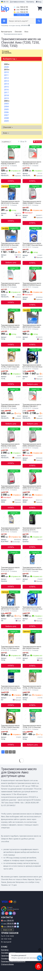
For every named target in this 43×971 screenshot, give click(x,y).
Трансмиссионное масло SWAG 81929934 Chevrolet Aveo (32, 284)
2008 (6, 118)
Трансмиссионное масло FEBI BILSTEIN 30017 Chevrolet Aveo (32, 405)
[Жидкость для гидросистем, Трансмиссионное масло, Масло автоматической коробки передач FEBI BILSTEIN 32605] (11, 435)
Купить (11, 181)
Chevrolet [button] (8, 127)
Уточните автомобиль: (7, 52)
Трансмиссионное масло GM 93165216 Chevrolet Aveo (10, 244)
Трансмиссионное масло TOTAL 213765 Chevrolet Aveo (10, 326)
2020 (6, 67)
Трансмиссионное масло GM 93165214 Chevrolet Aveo (10, 608)
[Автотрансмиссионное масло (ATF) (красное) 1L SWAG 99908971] (32, 192)
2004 (6, 106)
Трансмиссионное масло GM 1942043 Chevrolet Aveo (32, 647)
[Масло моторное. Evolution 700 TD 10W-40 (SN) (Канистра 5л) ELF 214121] (32, 598)
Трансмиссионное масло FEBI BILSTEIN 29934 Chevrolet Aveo (10, 284)
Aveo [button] (6, 133)
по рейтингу (6, 142)
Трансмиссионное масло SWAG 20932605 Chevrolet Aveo (11, 487)
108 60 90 (21, 7)
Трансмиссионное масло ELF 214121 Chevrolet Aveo (32, 608)
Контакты (30, 2)
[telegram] (10, 913)
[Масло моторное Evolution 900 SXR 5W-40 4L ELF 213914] (32, 356)
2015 (6, 87)
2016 (6, 89)
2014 (6, 84)
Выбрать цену (11, 262)
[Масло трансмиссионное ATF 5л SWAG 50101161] (32, 477)
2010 (6, 72)
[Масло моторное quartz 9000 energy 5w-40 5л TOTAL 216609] (11, 716)
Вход (38, 2)
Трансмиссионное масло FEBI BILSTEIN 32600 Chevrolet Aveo (10, 405)
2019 (6, 98)
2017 (6, 92)
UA (3, 2)
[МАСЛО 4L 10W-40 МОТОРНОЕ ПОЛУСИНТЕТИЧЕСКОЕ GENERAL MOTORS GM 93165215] (32, 316)
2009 (6, 121)
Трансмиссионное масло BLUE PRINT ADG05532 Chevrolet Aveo (10, 529)
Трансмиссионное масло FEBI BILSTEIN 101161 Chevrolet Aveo (32, 163)
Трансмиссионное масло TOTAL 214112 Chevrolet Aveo (32, 726)
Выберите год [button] (10, 59)
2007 (6, 115)
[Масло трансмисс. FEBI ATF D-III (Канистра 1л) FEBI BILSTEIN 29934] (11, 274)
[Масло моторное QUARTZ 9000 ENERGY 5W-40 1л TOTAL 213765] (11, 316)
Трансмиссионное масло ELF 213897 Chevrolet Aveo (32, 244)
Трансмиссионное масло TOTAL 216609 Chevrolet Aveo (10, 726)
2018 (6, 95)
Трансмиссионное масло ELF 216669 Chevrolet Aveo (32, 568)
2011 (6, 75)
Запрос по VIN (21, 15)
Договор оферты (7, 958)
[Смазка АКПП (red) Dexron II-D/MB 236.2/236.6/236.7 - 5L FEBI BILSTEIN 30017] (32, 395)
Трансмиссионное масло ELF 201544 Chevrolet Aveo (11, 687)
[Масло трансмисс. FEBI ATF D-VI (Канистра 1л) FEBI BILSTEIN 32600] (11, 395)
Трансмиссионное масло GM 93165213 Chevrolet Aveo (10, 202)
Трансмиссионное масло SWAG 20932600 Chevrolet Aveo (32, 445)
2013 (6, 81)
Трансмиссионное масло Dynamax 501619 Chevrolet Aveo (32, 529)
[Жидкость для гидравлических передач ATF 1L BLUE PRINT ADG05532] (11, 519)
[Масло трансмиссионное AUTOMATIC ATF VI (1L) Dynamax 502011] (11, 558)
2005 (6, 109)
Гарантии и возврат (8, 956)
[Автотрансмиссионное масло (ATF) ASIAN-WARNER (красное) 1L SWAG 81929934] (32, 274)
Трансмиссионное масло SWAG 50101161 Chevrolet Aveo (32, 487)
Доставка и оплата (17, 2)
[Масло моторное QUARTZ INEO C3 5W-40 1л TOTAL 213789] (11, 637)
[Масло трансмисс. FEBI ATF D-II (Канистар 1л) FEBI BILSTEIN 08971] (11, 152)
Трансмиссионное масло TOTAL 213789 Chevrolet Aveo (10, 647)
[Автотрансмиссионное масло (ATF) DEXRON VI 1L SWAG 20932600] (32, 435)
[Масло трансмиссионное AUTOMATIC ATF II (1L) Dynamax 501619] (32, 519)
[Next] (14, 752)
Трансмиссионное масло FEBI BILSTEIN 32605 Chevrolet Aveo (10, 445)
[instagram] (6, 913)
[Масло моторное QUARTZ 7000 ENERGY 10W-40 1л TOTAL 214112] (32, 716)
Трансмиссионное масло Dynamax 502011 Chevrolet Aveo (10, 568)
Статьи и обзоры (7, 964)
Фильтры (37, 142)
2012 (6, 78)
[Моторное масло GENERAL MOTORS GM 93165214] (11, 598)
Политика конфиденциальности (13, 961)
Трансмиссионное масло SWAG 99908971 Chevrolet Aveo (32, 202)
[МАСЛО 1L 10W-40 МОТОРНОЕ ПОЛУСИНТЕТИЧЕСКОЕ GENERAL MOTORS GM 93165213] (11, 192)
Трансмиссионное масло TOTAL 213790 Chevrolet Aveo (32, 687)
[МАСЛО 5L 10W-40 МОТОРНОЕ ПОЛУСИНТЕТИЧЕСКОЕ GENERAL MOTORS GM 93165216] (10, 234)
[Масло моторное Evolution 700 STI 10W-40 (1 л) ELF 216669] (32, 558)
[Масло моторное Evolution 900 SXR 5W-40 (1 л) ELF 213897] (32, 234)
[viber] (14, 913)
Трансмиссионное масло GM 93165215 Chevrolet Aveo (32, 326)
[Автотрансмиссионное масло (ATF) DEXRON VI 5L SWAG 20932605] (11, 477)
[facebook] (3, 913)
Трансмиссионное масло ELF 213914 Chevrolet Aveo (32, 366)
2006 (6, 112)
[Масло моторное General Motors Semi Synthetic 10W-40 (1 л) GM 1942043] (32, 637)
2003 (6, 103)
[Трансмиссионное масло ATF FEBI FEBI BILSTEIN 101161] (32, 152)
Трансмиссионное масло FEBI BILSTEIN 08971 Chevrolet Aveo (10, 163)
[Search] (39, 21)
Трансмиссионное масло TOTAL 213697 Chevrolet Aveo (10, 366)
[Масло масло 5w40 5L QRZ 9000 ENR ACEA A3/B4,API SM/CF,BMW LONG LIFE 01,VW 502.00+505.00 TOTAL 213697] (11, 356)
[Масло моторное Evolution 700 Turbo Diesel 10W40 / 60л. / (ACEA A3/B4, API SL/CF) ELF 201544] (11, 677)
